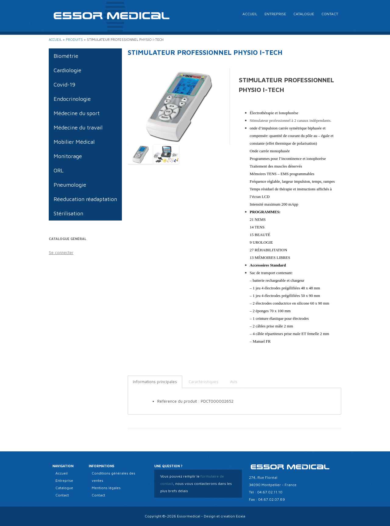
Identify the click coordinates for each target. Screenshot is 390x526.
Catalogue (303, 14)
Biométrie (66, 56)
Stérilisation (68, 213)
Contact (329, 14)
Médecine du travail (78, 127)
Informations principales (155, 381)
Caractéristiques (203, 381)
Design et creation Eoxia (224, 516)
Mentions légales (106, 487)
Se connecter (61, 252)
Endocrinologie (72, 99)
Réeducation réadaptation (85, 199)
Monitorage (68, 156)
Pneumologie (70, 185)
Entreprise (275, 14)
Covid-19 (64, 84)
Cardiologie (67, 70)
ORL (59, 170)
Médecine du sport (77, 113)
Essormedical (188, 516)
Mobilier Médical (74, 142)
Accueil (250, 14)
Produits (74, 39)
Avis (233, 381)
